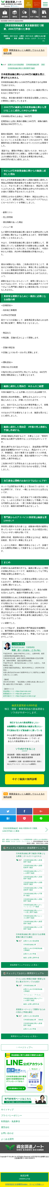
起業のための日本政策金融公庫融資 (32, 949)
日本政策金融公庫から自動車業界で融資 (32, 883)
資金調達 (5, 17)
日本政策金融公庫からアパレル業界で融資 (32, 872)
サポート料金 (34, 17)
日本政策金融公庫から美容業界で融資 (21, 68)
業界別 (15, 17)
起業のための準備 (29, 954)
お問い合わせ (7, 1133)
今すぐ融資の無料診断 (24, 779)
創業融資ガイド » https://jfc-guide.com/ (16, 694)
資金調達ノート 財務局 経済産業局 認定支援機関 (12, 4)
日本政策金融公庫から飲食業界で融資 (32, 861)
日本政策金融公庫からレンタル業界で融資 (32, 917)
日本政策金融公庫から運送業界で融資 (32, 900)
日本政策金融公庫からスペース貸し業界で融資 (32, 911)
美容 (43, 65)
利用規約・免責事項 (10, 1121)
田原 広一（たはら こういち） (26, 650)
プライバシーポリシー (11, 1115)
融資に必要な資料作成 (31, 958)
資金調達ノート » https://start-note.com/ (17, 691)
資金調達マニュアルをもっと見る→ (24, 965)
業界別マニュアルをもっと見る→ (24, 1036)
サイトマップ (7, 1110)
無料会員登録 (28, 4)
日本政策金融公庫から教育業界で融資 (32, 922)
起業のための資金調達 (16, 65)
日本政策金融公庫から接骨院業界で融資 (32, 866)
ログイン (37, 4)
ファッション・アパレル (32, 995)
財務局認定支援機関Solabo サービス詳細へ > (24, 1184)
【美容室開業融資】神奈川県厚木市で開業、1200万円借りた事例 (20, 829)
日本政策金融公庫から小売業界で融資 (32, 928)
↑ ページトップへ (24, 1047)
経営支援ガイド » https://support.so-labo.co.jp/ (19, 696)
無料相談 (24, 17)
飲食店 (41, 1020)
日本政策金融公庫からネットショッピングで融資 (32, 906)
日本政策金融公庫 (32, 65)
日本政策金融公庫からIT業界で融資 (32, 894)
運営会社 (5, 1127)
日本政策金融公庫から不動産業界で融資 (32, 889)
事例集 (44, 17)
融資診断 (24, 1177)
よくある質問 (7, 1139)
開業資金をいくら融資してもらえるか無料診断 (24, 51)
